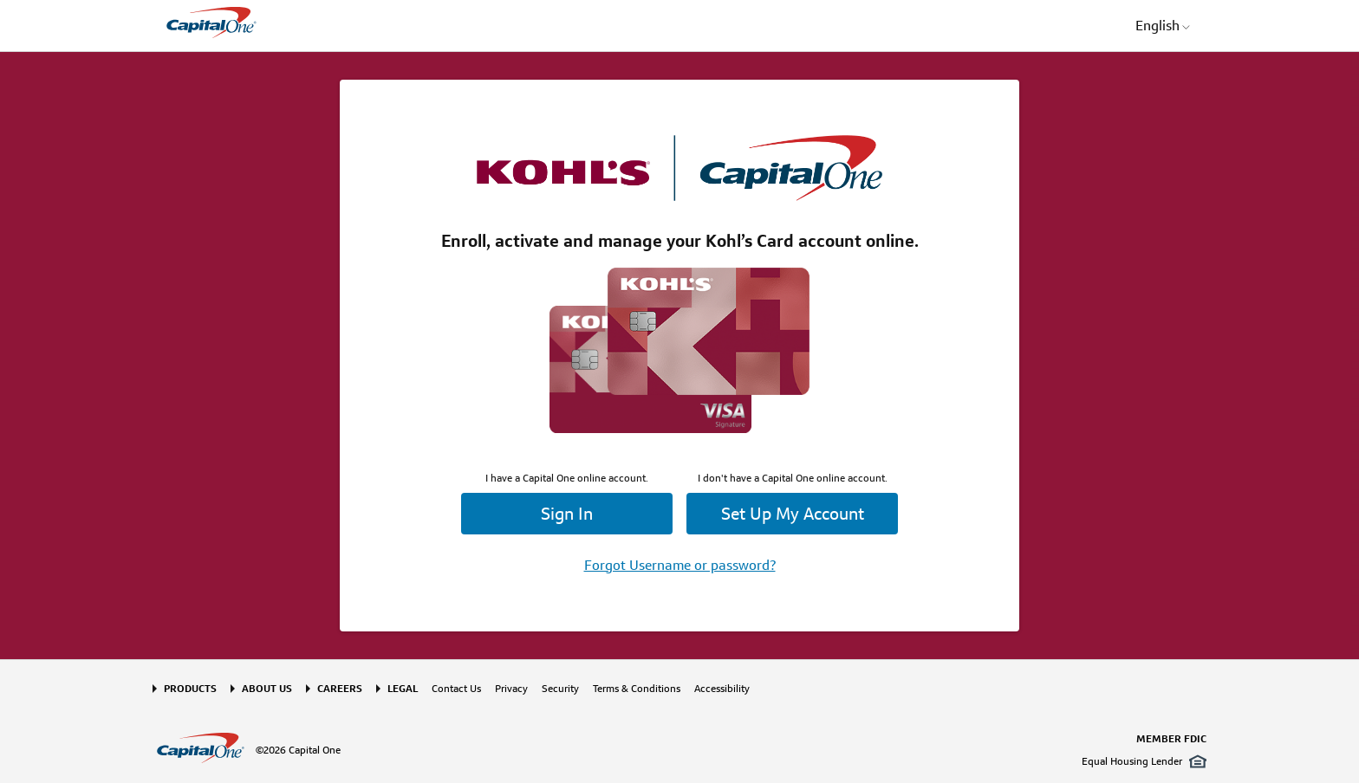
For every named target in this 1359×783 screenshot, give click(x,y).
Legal (402, 688)
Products (190, 688)
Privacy (511, 688)
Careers (339, 688)
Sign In (567, 513)
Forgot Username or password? (680, 565)
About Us (267, 688)
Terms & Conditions (636, 688)
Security (560, 688)
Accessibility (722, 688)
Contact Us (456, 688)
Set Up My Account (792, 513)
